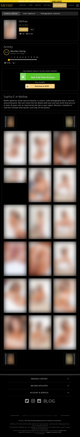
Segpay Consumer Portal (53, 432)
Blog (49, 401)
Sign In (71, 5)
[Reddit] (39, 401)
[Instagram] (33, 401)
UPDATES (22, 5)
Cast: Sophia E (29, 13)
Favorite (23, 29)
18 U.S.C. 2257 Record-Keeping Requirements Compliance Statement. (40, 420)
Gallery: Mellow (10, 13)
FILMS (30, 5)
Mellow (23, 21)
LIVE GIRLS (47, 5)
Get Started (59, 5)
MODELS (38, 5)
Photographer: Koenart (50, 13)
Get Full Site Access (39, 76)
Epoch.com (62, 430)
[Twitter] (27, 401)
